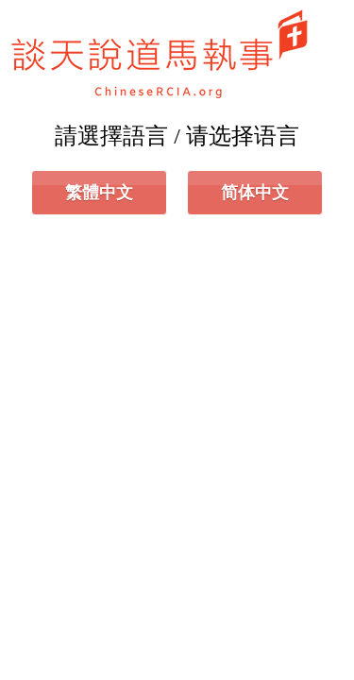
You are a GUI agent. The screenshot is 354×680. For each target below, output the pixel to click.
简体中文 (255, 192)
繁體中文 (99, 192)
